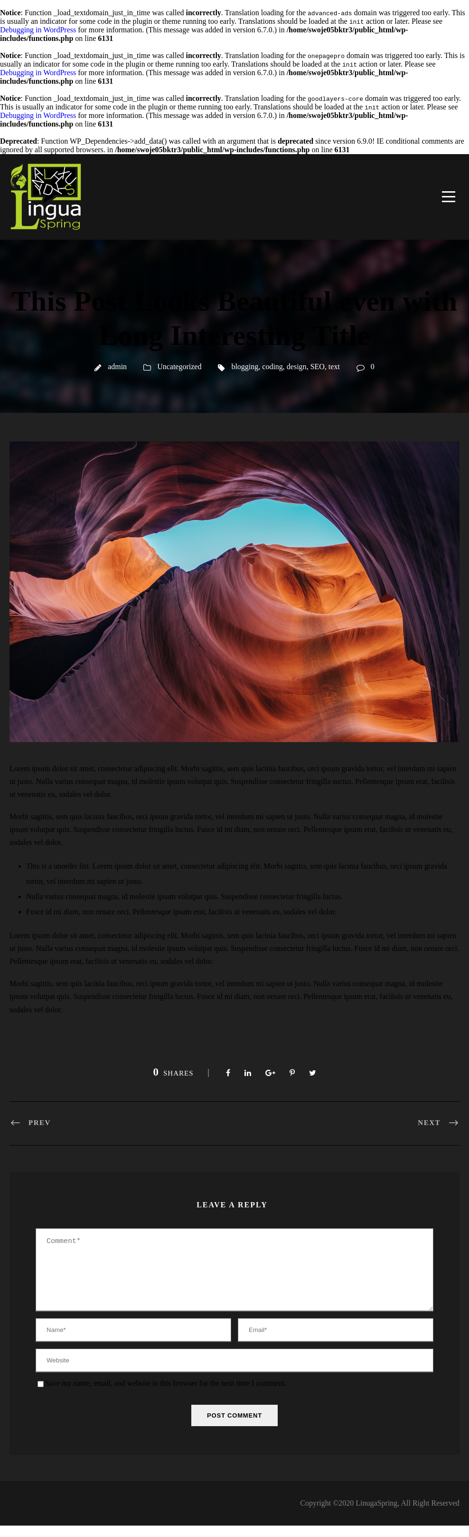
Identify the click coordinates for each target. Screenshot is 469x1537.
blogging (244, 366)
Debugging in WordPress (38, 30)
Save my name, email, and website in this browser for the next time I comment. (165, 1394)
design (297, 366)
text (334, 366)
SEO (317, 366)
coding (272, 366)
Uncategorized (179, 366)
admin (117, 366)
